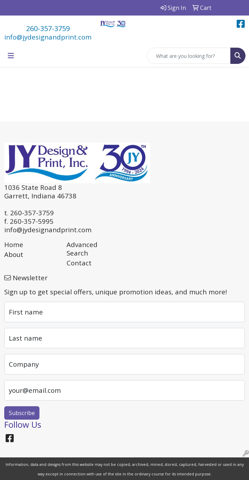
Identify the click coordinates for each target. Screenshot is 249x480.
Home (13, 244)
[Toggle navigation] (11, 56)
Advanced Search (82, 248)
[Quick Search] (189, 56)
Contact (79, 262)
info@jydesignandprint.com (48, 36)
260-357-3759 (48, 28)
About (13, 254)
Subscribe (22, 413)
